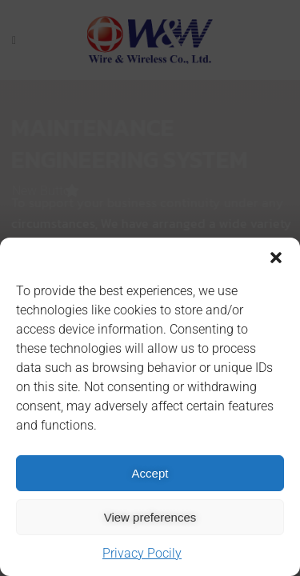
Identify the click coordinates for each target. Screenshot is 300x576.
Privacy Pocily (142, 553)
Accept (150, 473)
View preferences (150, 517)
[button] (276, 258)
